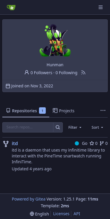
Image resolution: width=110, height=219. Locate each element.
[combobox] (75, 127)
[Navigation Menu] (101, 7)
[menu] (39, 214)
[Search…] (58, 127)
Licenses (61, 213)
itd (15, 143)
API (77, 213)
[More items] (103, 110)
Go (81, 143)
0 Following (66, 72)
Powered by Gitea (28, 199)
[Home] (11, 7)
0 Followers (38, 72)
